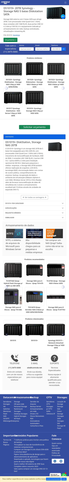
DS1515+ (34, 340)
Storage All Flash (61, 427)
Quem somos (57, 443)
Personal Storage (20, 406)
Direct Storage (60, 412)
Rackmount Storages (18, 410)
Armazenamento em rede (36, 410)
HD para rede (19, 404)
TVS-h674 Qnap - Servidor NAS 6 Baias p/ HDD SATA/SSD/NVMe (34, 309)
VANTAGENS (9, 137)
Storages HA (6, 405)
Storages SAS (60, 422)
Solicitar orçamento (34, 127)
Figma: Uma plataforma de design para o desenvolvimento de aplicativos (29, 455)
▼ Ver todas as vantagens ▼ (34, 197)
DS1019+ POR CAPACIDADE (14, 203)
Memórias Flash (7, 412)
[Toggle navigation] (65, 2)
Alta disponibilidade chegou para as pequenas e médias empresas (34, 246)
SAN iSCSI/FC (6, 417)
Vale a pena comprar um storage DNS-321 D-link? (31, 470)
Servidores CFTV (50, 403)
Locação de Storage (61, 403)
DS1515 (13, 340)
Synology (16, 35)
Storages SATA (60, 417)
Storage (17, 402)
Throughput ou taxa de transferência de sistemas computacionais (29, 446)
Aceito (64, 479)
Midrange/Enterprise (7, 421)
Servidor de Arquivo (34, 403)
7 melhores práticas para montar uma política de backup (31, 441)
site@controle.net (34, 367)
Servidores (7, 402)
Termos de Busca (7, 441)
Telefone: (54, 45)
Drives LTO (34, 414)
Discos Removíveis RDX (37, 417)
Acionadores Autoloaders (35, 422)
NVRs (48, 411)
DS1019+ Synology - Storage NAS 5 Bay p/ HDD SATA (34, 110)
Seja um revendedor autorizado (56, 448)
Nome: (21, 45)
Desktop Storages (20, 414)
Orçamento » (10, 40)
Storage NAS (60, 407)
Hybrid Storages (20, 416)
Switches (6, 409)
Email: (37, 45)
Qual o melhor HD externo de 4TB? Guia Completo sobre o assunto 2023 (29, 465)
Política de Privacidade (56, 454)
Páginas (6, 445)
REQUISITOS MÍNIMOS (13, 213)
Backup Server (35, 406)
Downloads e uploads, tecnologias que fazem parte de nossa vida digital (31, 460)
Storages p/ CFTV (49, 407)
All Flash (17, 418)
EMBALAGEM (9, 218)
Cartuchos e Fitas (36, 426)
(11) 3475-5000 (11, 51)
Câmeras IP (50, 414)
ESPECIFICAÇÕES (11, 208)
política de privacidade (53, 479)
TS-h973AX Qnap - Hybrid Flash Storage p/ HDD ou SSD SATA (13, 283)
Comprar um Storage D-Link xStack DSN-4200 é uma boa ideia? (31, 450)
